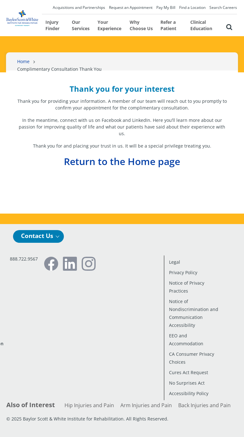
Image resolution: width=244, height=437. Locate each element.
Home (23, 61)
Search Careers (223, 7)
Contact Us (37, 236)
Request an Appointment (130, 7)
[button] (229, 26)
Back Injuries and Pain (204, 405)
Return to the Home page (122, 161)
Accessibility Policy (188, 393)
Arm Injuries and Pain (146, 405)
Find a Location (192, 7)
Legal (174, 262)
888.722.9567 (24, 259)
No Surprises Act (187, 383)
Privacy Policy (183, 272)
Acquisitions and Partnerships (79, 7)
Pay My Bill (165, 7)
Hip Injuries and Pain (89, 405)
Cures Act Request (188, 372)
